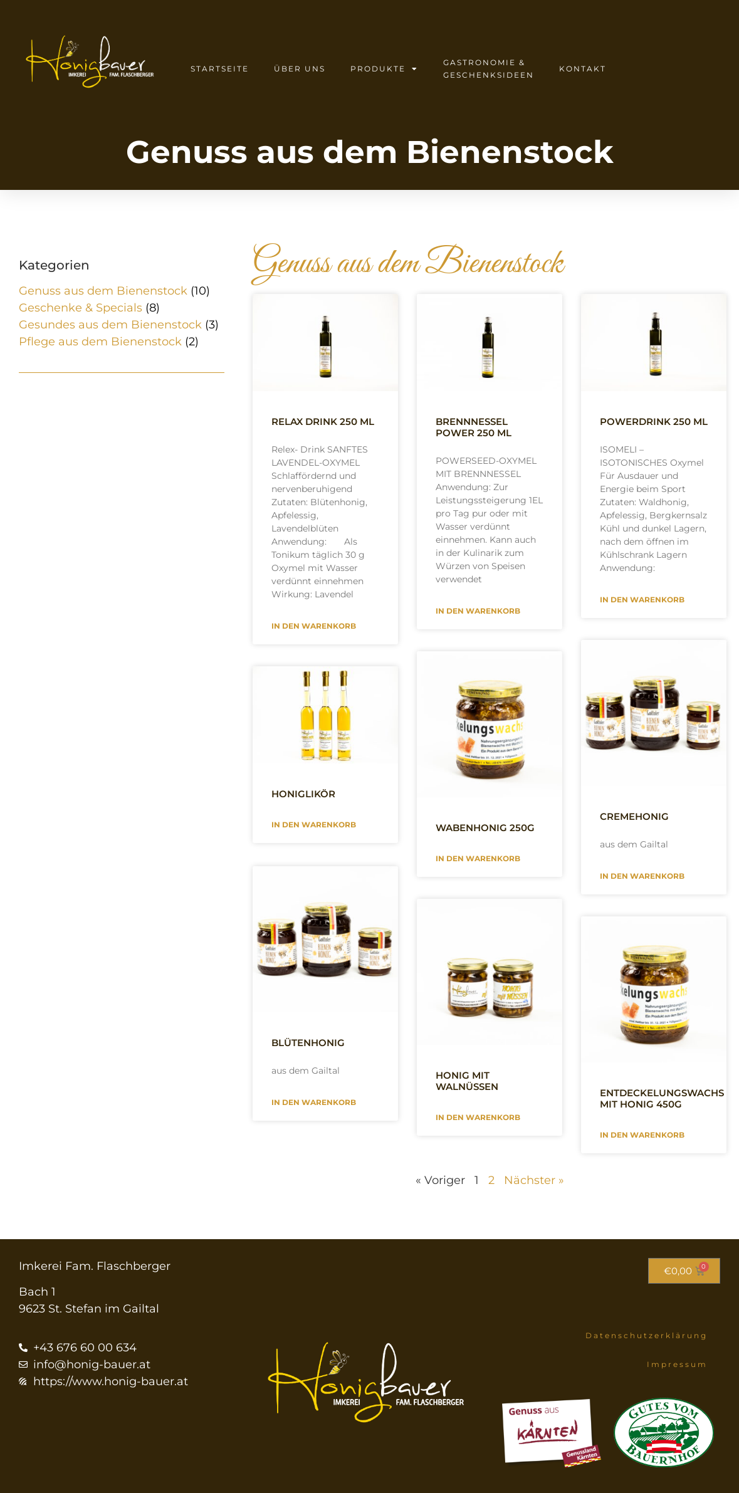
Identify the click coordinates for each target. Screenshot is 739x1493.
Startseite (220, 68)
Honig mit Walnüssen (467, 1080)
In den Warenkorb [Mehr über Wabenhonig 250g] (478, 858)
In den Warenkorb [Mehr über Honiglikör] (313, 824)
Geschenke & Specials (80, 308)
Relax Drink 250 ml (322, 421)
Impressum (677, 1364)
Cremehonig (634, 816)
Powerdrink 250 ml (654, 421)
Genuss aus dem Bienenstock (103, 291)
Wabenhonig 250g (485, 828)
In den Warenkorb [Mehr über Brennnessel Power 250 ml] (478, 611)
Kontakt (582, 68)
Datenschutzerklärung (646, 1335)
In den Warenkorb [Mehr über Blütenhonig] (313, 1101)
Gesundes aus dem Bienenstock (110, 325)
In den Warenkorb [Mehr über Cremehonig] (642, 876)
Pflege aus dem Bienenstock (100, 341)
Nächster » (534, 1180)
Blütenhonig (308, 1041)
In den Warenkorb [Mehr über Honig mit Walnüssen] (478, 1117)
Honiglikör (303, 794)
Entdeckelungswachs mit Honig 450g (662, 1098)
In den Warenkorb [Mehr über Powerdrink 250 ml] (642, 599)
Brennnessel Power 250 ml (473, 427)
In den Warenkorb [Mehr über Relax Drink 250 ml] (313, 626)
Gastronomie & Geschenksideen (488, 69)
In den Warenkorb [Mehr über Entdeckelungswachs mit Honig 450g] (642, 1134)
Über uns (299, 68)
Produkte (384, 69)
